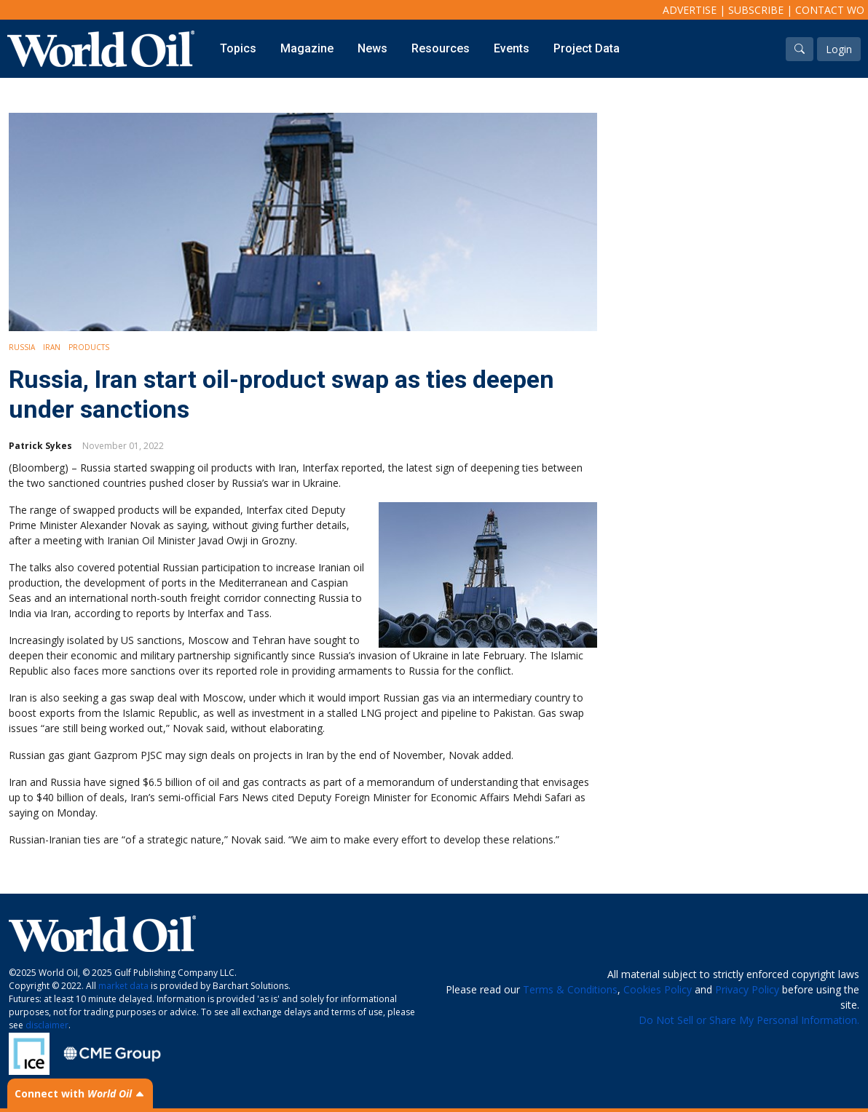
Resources (440, 48)
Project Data (586, 48)
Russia (22, 347)
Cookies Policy (657, 989)
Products (88, 347)
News (372, 48)
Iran (51, 347)
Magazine (307, 48)
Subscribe (756, 10)
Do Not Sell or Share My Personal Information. (749, 1020)
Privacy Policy (747, 989)
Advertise (690, 10)
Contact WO (829, 10)
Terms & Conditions (570, 989)
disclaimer (46, 1025)
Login (839, 49)
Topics (238, 48)
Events (511, 48)
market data (123, 986)
